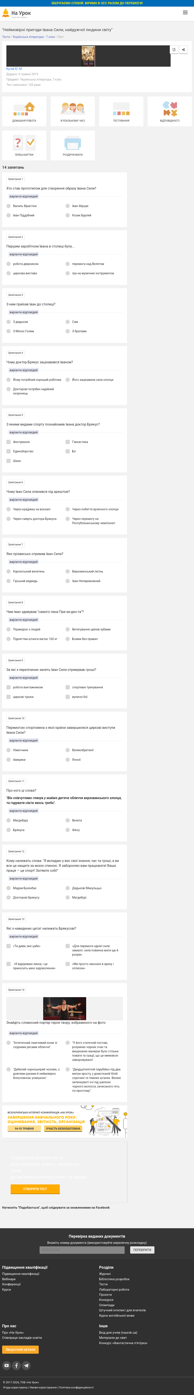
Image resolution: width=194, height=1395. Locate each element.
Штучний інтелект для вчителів (122, 1310)
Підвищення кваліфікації (20, 1274)
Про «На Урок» (13, 1333)
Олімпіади (106, 1305)
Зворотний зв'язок (20, 1350)
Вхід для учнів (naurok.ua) (118, 1333)
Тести (103, 1284)
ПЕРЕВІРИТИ (142, 1250)
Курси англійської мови (116, 1315)
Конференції (11, 1284)
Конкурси (106, 1300)
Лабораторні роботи (114, 1289)
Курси (6, 1289)
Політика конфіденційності (76, 1387)
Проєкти (105, 1295)
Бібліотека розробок (114, 1279)
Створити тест (35, 1189)
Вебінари (9, 1279)
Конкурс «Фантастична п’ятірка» (123, 1343)
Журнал (105, 1274)
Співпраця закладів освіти (22, 1338)
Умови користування (43, 1387)
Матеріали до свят (113, 1338)
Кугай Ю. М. (14, 68)
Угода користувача (15, 1387)
